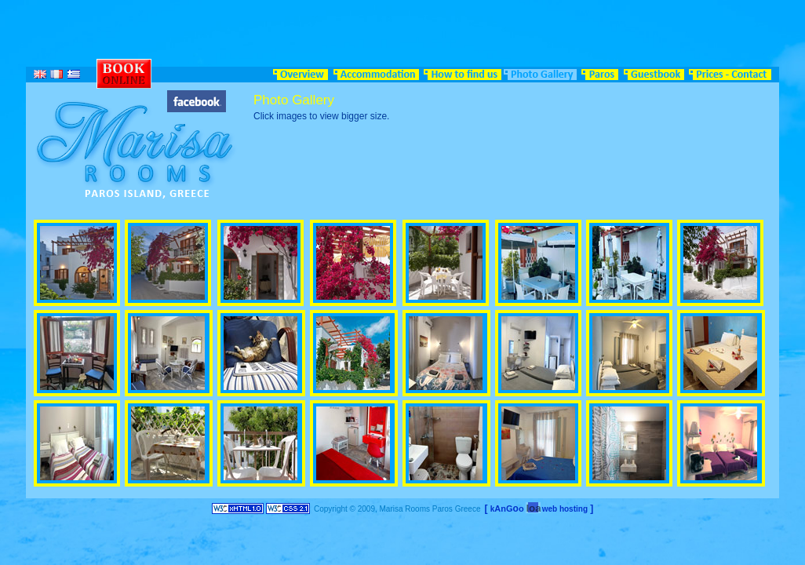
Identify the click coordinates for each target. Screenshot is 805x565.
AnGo (508, 508)
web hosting (565, 509)
